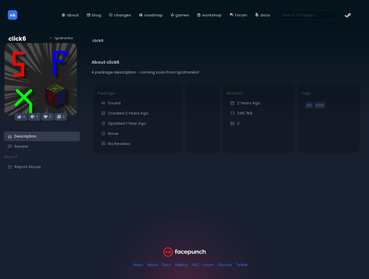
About (152, 264)
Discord (225, 264)
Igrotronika (60, 38)
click (319, 105)
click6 (17, 39)
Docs (166, 264)
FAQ (195, 264)
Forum (208, 264)
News (138, 264)
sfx (309, 105)
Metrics (181, 264)
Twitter (242, 264)
